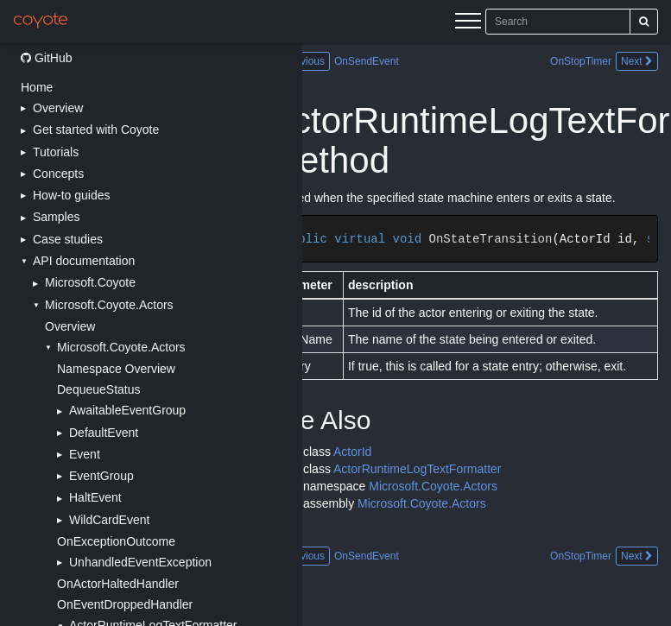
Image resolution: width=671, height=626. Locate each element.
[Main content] (486, 334)
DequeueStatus (99, 389)
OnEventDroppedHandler (125, 604)
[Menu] (468, 23)
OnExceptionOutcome (116, 541)
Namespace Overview (116, 369)
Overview (70, 326)
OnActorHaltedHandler (118, 584)
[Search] (644, 22)
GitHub (46, 58)
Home (37, 87)
